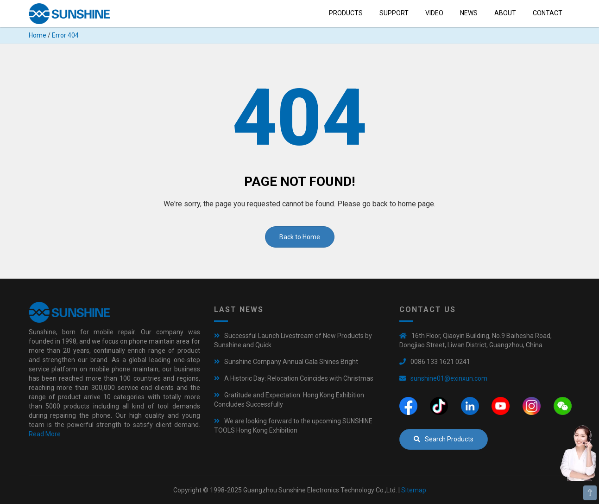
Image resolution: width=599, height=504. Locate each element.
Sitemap (413, 490)
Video (434, 13)
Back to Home (299, 237)
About (505, 13)
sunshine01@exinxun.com (448, 378)
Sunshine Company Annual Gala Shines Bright (291, 361)
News (469, 13)
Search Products (443, 439)
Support (394, 13)
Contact (547, 13)
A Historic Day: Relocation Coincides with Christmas (298, 378)
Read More (45, 434)
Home (37, 35)
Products (346, 13)
